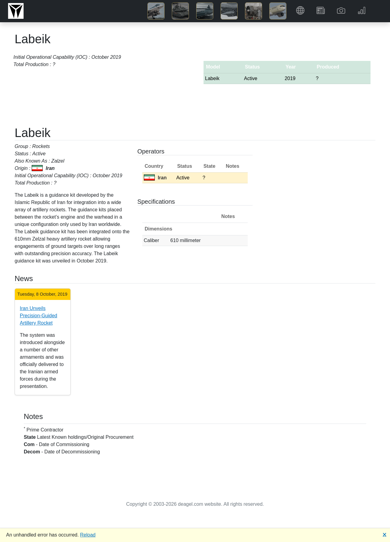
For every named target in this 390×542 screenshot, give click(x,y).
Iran (155, 177)
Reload (88, 534)
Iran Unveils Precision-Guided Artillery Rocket (38, 316)
